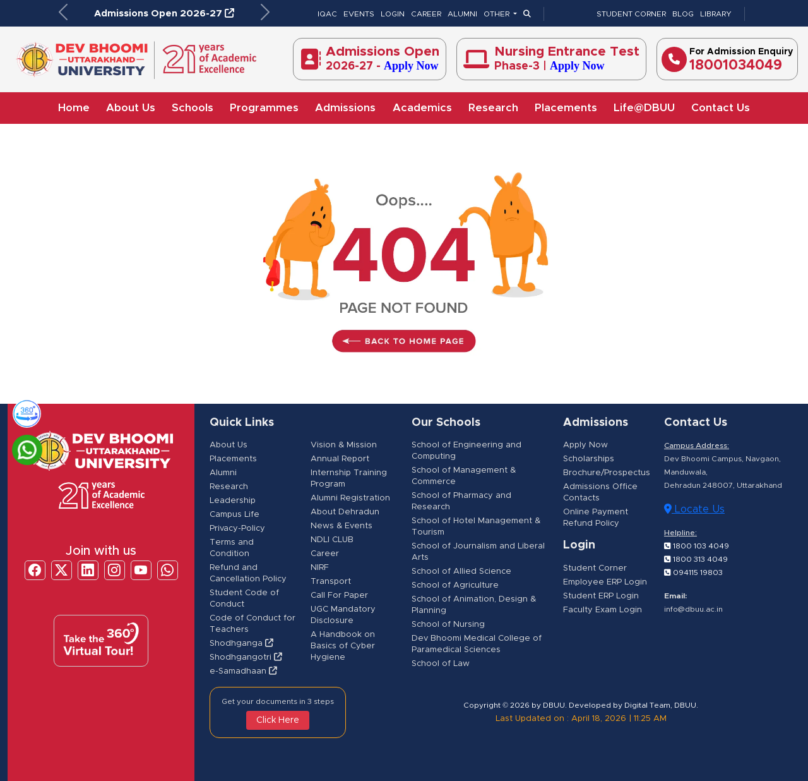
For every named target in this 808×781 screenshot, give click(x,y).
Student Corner (595, 568)
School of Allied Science (461, 571)
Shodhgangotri (246, 657)
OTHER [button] (497, 14)
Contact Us (720, 107)
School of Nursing (448, 625)
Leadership (233, 501)
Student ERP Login (601, 596)
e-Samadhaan (243, 671)
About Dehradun (345, 512)
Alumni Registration (350, 498)
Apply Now (585, 445)
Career (325, 554)
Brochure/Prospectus (606, 473)
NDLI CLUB (332, 540)
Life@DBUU (644, 107)
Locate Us (694, 509)
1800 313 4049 (696, 559)
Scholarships (588, 459)
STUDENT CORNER (631, 14)
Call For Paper (339, 595)
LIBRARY (716, 14)
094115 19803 (693, 572)
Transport (331, 582)
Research (493, 107)
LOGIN (393, 14)
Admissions (345, 107)
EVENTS (358, 14)
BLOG (683, 14)
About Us (130, 107)
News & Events (341, 526)
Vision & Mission (344, 445)
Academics (422, 107)
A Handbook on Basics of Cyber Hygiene (343, 646)
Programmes (264, 107)
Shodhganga (241, 643)
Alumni (223, 473)
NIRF (320, 568)
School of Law (441, 664)
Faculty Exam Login (602, 610)
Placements (566, 107)
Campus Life (234, 515)
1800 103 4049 (696, 546)
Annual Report (340, 459)
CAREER (426, 14)
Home (74, 107)
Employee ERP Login (605, 582)
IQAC (327, 14)
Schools (192, 107)
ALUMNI (462, 14)
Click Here (277, 720)
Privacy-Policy (237, 528)
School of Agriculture (455, 585)
